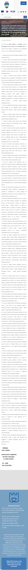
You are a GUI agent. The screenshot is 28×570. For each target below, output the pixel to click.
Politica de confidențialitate (11, 516)
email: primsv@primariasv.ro (10, 512)
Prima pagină (3, 21)
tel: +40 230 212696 (7, 510)
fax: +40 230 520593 (18, 510)
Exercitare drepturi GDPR (11, 523)
